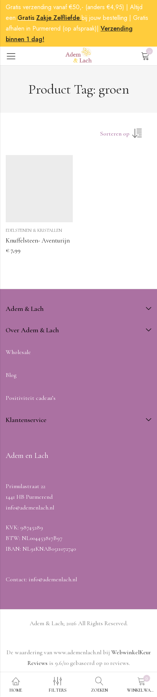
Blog (11, 375)
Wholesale (18, 352)
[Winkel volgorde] (125, 136)
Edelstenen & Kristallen (34, 230)
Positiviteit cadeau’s (31, 398)
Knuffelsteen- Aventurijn (38, 240)
